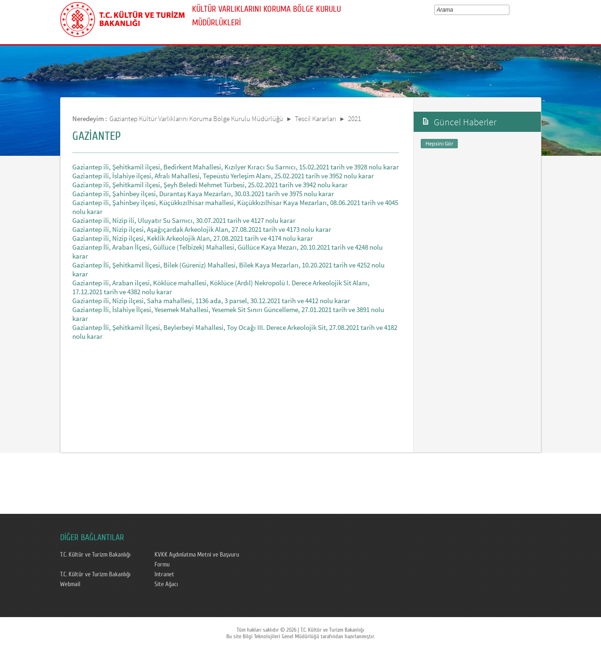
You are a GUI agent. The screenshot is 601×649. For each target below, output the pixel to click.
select (508, 10)
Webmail (70, 584)
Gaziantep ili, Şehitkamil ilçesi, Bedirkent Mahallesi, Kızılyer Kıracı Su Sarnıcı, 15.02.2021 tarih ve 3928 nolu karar (235, 166)
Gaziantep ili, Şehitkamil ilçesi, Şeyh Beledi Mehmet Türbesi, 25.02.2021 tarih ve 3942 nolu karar (209, 184)
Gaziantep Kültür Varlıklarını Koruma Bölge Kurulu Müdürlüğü (196, 118)
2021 (354, 118)
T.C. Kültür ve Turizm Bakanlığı (95, 554)
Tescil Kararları (315, 118)
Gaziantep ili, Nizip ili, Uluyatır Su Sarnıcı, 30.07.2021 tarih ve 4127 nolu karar (183, 220)
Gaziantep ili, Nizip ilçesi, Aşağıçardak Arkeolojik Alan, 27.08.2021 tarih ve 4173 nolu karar (201, 229)
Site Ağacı (166, 584)
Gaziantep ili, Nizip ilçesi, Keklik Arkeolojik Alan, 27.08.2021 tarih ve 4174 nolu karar (192, 238)
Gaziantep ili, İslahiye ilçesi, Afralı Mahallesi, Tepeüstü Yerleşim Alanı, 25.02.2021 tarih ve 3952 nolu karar (223, 175)
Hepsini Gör (439, 143)
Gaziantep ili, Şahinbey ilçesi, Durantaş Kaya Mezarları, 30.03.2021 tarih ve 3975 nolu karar (203, 193)
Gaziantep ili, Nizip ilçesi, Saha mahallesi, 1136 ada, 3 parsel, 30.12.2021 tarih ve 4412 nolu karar (211, 300)
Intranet (164, 574)
